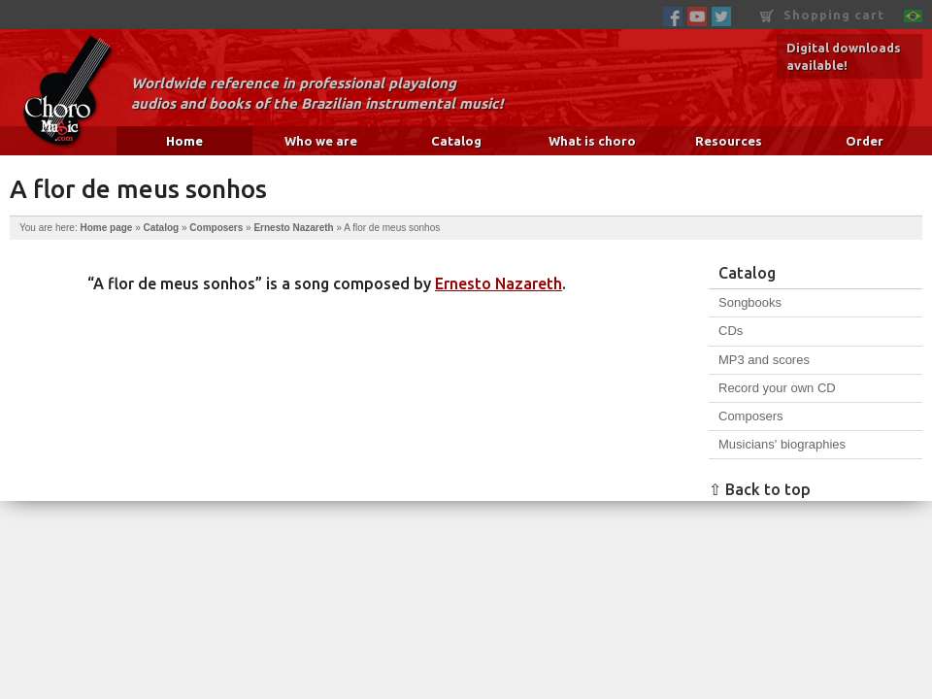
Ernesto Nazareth (293, 227)
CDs (730, 330)
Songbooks (750, 302)
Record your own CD (777, 388)
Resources (728, 141)
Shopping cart (822, 15)
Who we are (320, 141)
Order (864, 141)
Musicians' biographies (782, 444)
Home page (106, 227)
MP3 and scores (764, 359)
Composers (216, 227)
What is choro (592, 141)
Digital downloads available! (843, 56)
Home (184, 141)
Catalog (456, 141)
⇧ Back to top (760, 489)
